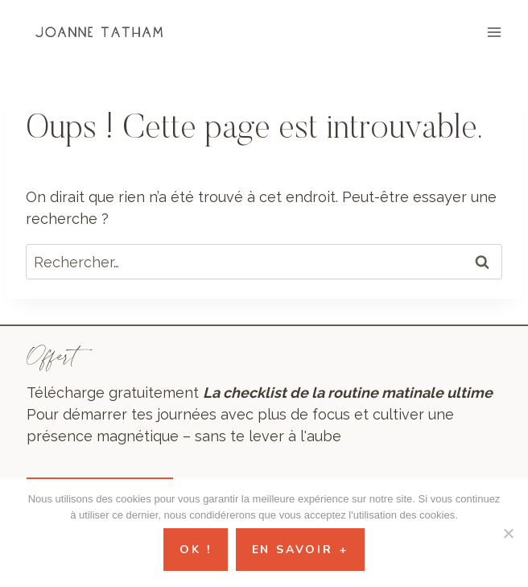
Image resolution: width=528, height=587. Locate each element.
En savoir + (300, 549)
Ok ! (195, 549)
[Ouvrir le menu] (494, 31)
